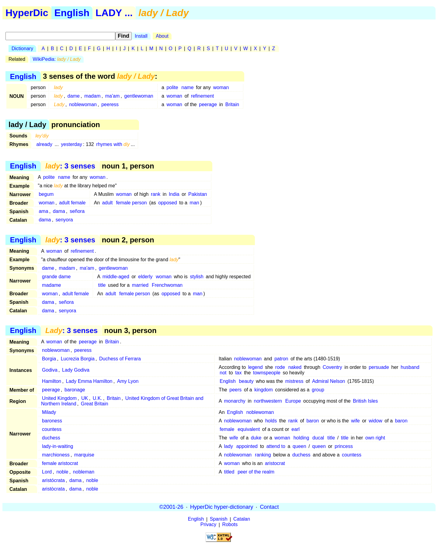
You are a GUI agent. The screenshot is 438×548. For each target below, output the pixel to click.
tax (238, 372)
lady (228, 446)
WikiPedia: (57, 59)
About (162, 36)
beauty (246, 381)
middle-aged (116, 276)
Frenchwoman (167, 285)
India (174, 194)
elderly (145, 276)
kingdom (263, 389)
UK (84, 398)
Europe (293, 401)
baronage (74, 389)
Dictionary (22, 48)
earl (295, 429)
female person (131, 202)
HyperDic (26, 12)
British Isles (365, 401)
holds (271, 420)
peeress (110, 104)
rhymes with (113, 144)
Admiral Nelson (328, 381)
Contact (269, 507)
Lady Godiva (75, 370)
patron (281, 358)
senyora (64, 219)
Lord (47, 471)
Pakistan (197, 194)
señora (77, 211)
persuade (379, 367)
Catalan (241, 519)
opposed (167, 202)
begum (46, 194)
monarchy (234, 401)
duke (256, 437)
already (44, 144)
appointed (247, 446)
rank (155, 194)
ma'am (112, 96)
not (223, 372)
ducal (318, 437)
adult (107, 202)
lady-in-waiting (57, 446)
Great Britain (94, 403)
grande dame (56, 276)
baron (312, 420)
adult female (72, 202)
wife (355, 420)
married (140, 285)
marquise (84, 454)
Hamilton (51, 381)
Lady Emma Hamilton (89, 381)
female (227, 429)
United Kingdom (59, 398)
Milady (49, 412)
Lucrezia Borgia (78, 358)
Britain (232, 104)
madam (92, 96)
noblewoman (83, 104)
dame (74, 96)
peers (235, 389)
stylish (196, 276)
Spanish (219, 519)
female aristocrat (60, 463)
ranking (263, 454)
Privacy (208, 524)
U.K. (97, 398)
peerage (208, 104)
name (188, 87)
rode (280, 367)
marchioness (56, 454)
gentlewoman (138, 96)
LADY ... (114, 12)
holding (301, 437)
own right (375, 437)
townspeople (266, 372)
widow (375, 420)
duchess (51, 437)
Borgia (49, 358)
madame (51, 285)
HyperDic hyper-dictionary (221, 507)
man (194, 202)
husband (410, 367)
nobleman (83, 471)
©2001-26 (171, 507)
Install (141, 36)
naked (295, 367)
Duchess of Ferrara (120, 358)
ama (43, 211)
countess (51, 429)
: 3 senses (70, 166)
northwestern (268, 401)
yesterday (71, 144)
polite (172, 87)
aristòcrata (53, 488)
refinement (202, 96)
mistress (294, 381)
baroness (52, 420)
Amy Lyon (128, 381)
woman (221, 87)
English (72, 12)
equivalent (249, 429)
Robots (230, 524)
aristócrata (53, 480)
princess (344, 446)
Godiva (49, 370)
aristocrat (275, 463)
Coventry (332, 367)
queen (299, 446)
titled (229, 471)
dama (59, 211)
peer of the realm (256, 471)
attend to (275, 446)
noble (62, 471)
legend (255, 367)
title (102, 285)
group (318, 389)
